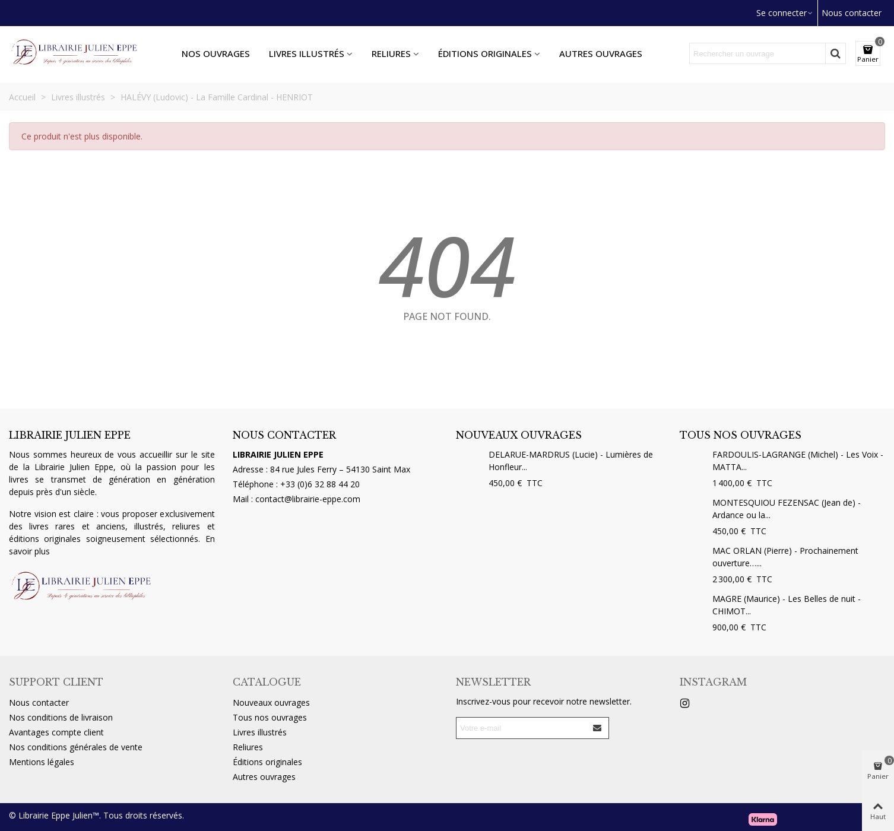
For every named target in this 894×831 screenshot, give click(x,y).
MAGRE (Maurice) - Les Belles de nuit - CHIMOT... (786, 605)
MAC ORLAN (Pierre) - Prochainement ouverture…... (785, 557)
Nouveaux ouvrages (519, 435)
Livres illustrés (306, 53)
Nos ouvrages (216, 53)
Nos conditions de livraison (61, 717)
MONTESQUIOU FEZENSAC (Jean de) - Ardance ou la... (786, 509)
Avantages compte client (56, 732)
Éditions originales (485, 53)
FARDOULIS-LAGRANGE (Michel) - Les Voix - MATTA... (797, 460)
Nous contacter (39, 702)
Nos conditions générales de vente (75, 747)
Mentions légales (41, 761)
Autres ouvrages (600, 53)
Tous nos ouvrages (740, 435)
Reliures (391, 53)
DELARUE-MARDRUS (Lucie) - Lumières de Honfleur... (571, 460)
